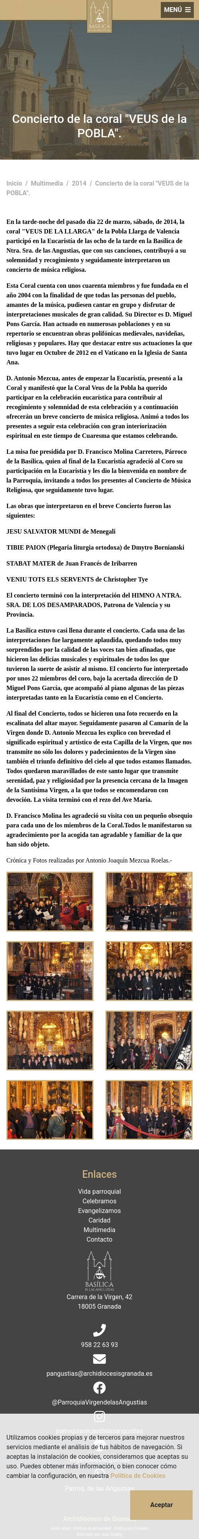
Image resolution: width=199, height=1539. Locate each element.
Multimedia (47, 183)
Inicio (14, 183)
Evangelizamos (99, 1211)
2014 (80, 183)
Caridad (99, 1220)
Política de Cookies (138, 1476)
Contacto (100, 1239)
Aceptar (161, 1505)
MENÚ (177, 10)
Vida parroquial (99, 1191)
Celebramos (99, 1201)
